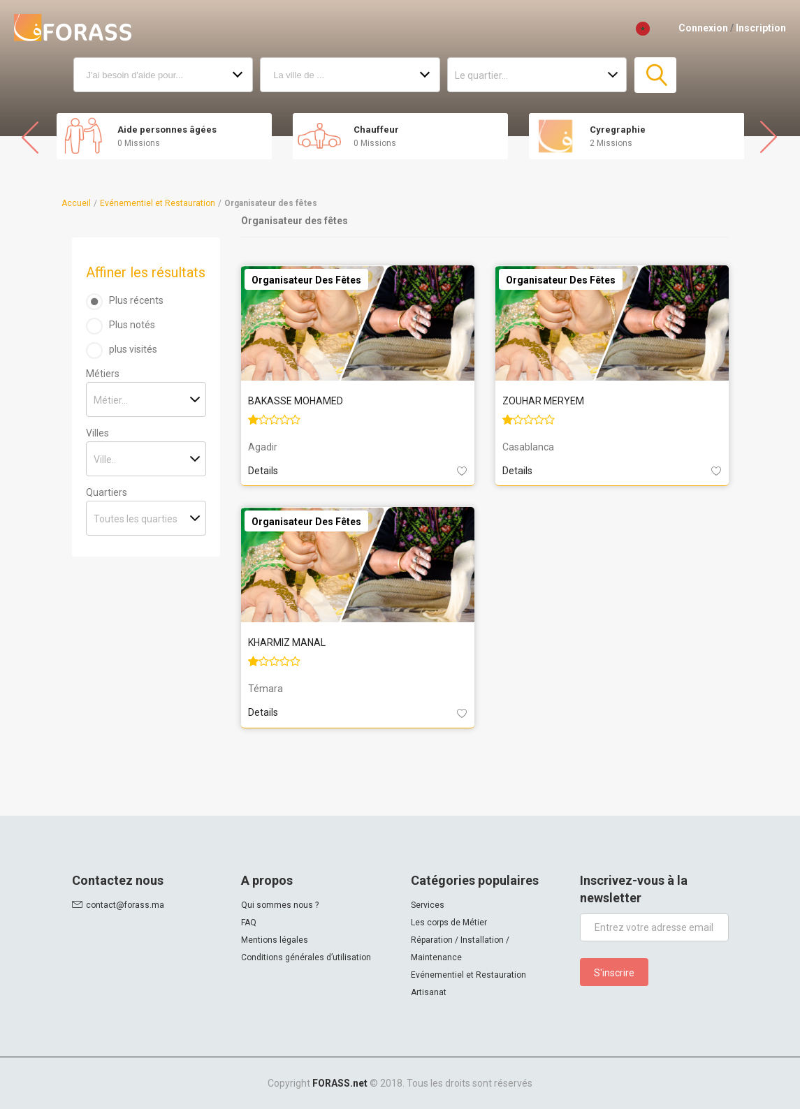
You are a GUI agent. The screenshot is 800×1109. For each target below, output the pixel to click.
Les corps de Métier (449, 922)
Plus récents (136, 300)
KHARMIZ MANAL (287, 642)
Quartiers (106, 492)
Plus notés (132, 324)
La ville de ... (298, 75)
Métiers (102, 373)
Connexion (703, 28)
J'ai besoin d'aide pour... (135, 75)
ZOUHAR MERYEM (543, 400)
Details (263, 470)
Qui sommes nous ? (280, 905)
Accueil (76, 203)
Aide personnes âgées (167, 129)
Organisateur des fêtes (306, 280)
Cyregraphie (618, 129)
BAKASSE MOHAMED (295, 400)
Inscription (761, 28)
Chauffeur (376, 129)
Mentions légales (274, 940)
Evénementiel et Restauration (157, 203)
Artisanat (428, 992)
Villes (97, 433)
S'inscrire (614, 972)
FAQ (248, 922)
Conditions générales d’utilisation (306, 957)
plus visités (133, 349)
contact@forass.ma (125, 905)
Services (427, 905)
